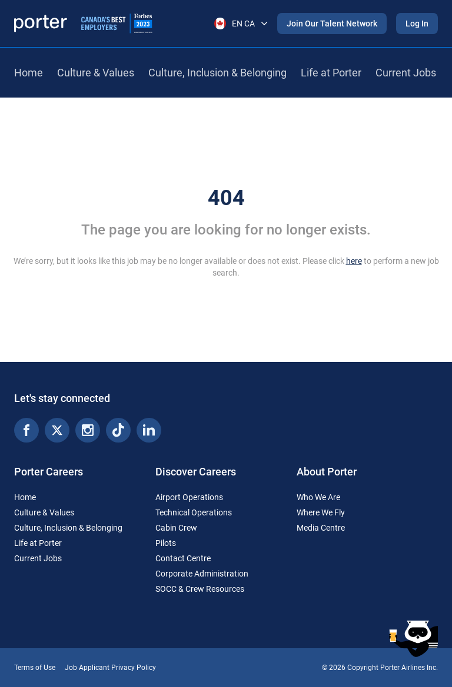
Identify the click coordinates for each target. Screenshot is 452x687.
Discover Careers (195, 471)
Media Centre (321, 527)
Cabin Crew (176, 527)
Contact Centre (183, 558)
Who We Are (318, 497)
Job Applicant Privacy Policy (110, 667)
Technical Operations (193, 512)
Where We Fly (321, 512)
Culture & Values (95, 72)
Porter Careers (48, 471)
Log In (417, 23)
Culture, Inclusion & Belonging (217, 72)
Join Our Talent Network (332, 23)
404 (226, 198)
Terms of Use (34, 667)
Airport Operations (189, 497)
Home (28, 72)
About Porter (327, 471)
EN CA (241, 23)
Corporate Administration (201, 573)
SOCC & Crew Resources (199, 589)
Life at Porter (331, 72)
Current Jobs (405, 72)
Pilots (165, 543)
